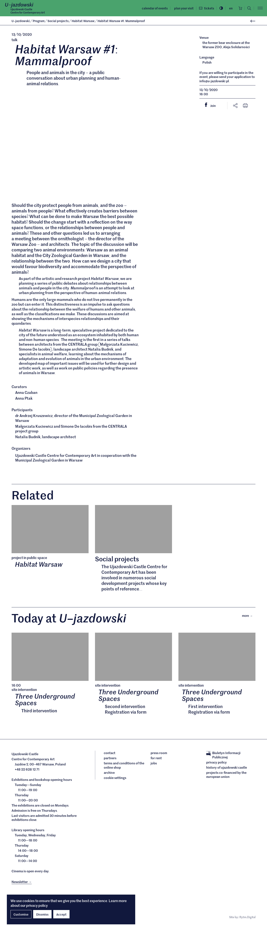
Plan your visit (182, 8)
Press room (159, 755)
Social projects (58, 21)
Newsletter (22, 883)
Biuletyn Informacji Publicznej (223, 757)
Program (39, 21)
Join (212, 105)
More (248, 617)
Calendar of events (153, 8)
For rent (156, 760)
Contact (109, 755)
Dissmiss (42, 914)
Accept (61, 914)
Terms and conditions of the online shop (124, 767)
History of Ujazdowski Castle (226, 769)
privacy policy (37, 905)
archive (109, 774)
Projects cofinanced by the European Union (226, 776)
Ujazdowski (21, 21)
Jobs (154, 765)
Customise (20, 914)
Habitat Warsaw (83, 21)
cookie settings (115, 779)
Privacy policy (216, 764)
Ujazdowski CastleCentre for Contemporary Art (27, 11)
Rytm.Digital (247, 919)
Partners (110, 760)
